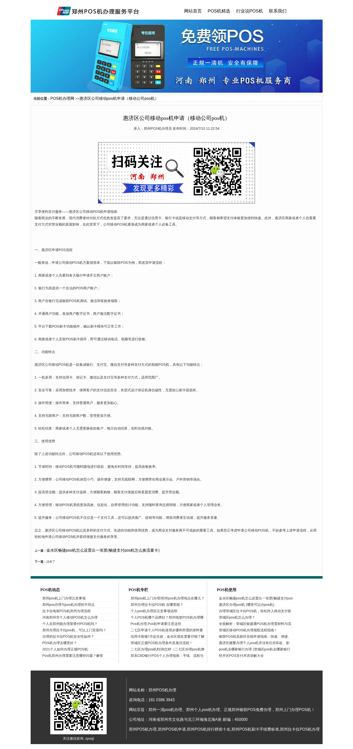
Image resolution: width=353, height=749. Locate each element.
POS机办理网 (62, 98)
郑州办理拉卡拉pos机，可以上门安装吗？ (74, 630)
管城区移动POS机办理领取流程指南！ (248, 630)
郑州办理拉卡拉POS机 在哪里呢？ (157, 605)
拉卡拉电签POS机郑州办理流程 (66, 611)
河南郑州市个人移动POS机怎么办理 (70, 617)
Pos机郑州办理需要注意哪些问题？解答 (72, 656)
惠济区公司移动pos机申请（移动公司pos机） (119, 98)
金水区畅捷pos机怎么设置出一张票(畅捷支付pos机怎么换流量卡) (103, 550)
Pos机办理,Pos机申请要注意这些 (156, 624)
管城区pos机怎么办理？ (237, 617)
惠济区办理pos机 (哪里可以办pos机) (246, 605)
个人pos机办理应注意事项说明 (154, 611)
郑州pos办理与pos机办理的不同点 (68, 605)
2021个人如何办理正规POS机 (65, 649)
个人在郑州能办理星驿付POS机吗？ (70, 624)
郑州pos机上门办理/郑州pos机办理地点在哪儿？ (167, 598)
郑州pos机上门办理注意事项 (64, 598)
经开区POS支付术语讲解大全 (241, 656)
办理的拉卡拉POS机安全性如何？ (68, 636)
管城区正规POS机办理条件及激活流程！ (162, 643)
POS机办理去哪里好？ (59, 643)
